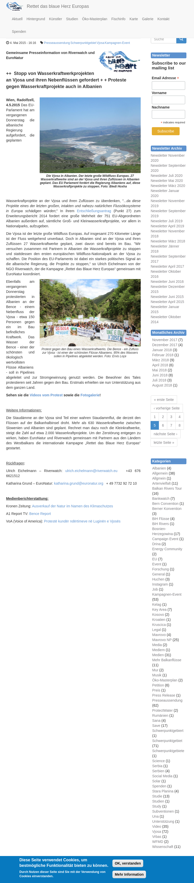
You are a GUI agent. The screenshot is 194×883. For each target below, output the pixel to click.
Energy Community (167, 549)
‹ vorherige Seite (167, 408)
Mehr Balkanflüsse (166, 660)
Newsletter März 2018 (168, 241)
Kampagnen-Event (117, 43)
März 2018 (160, 360)
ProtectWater (162, 710)
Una (155, 816)
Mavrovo (159, 635)
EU (154, 559)
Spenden (19, 32)
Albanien (159, 468)
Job (155, 589)
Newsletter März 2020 (168, 186)
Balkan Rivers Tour (167, 488)
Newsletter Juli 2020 (167, 176)
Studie (157, 796)
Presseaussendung (57, 43)
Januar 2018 (162, 350)
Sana (156, 721)
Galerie (147, 19)
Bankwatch (160, 498)
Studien (72, 19)
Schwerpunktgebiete (168, 751)
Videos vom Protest (46, 395)
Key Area (159, 610)
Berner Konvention (167, 509)
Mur (155, 670)
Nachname (161, 107)
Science (158, 761)
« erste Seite (164, 400)
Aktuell (17, 19)
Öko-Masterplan (94, 19)
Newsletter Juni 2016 (167, 282)
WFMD (157, 842)
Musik (157, 675)
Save (156, 726)
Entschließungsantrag (94, 211)
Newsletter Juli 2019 (167, 221)
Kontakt (163, 19)
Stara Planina (163, 791)
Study (156, 806)
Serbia (157, 766)
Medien (158, 655)
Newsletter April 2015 (167, 302)
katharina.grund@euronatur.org (78, 483)
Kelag (156, 604)
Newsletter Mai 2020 (167, 181)
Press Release (163, 695)
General (158, 574)
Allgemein (160, 473)
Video (156, 826)
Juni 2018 (160, 375)
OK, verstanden (128, 865)
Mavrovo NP (162, 640)
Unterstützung (163, 821)
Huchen (158, 579)
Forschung (160, 569)
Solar (156, 781)
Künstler (55, 19)
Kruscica (159, 625)
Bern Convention (165, 504)
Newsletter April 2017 (167, 266)
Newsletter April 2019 (167, 226)
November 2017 (165, 340)
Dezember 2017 (165, 345)
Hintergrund (36, 19)
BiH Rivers (160, 524)
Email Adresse (165, 78)
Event (156, 564)
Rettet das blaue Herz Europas (58, 6)
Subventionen (163, 811)
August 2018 (162, 385)
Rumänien (160, 715)
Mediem (158, 650)
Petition (158, 685)
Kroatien (158, 620)
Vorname (159, 93)
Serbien (158, 771)
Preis (156, 690)
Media (157, 645)
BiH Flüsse (160, 519)
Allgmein (159, 478)
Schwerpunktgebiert (168, 731)
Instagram (160, 584)
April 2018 (160, 365)
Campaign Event (165, 539)
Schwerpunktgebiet (83, 43)
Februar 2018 (163, 355)
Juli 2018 (159, 380)
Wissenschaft (162, 847)
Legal (156, 630)
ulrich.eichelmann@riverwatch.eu (91, 471)
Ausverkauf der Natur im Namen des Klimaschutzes (72, 506)
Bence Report (40, 514)
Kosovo (158, 615)
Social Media (162, 776)
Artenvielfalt (161, 483)
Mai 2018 (159, 370)
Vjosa (100, 43)
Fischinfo (118, 19)
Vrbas (156, 837)
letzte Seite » (164, 442)
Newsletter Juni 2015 (167, 297)
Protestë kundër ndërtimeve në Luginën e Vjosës (82, 521)
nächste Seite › (165, 434)
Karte (134, 19)
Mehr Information (129, 876)
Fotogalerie (90, 395)
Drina (156, 544)
